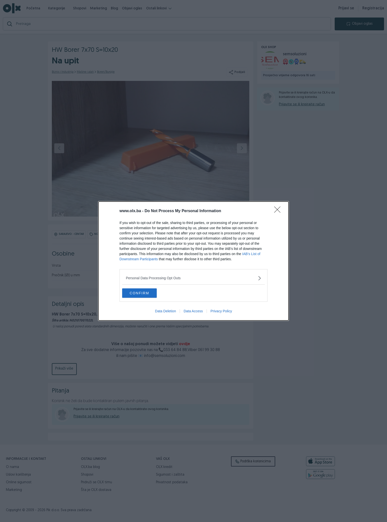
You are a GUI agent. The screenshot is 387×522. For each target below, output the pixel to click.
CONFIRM (145, 293)
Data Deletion (165, 311)
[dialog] (193, 261)
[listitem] (193, 277)
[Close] (279, 211)
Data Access (193, 311)
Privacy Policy (221, 311)
